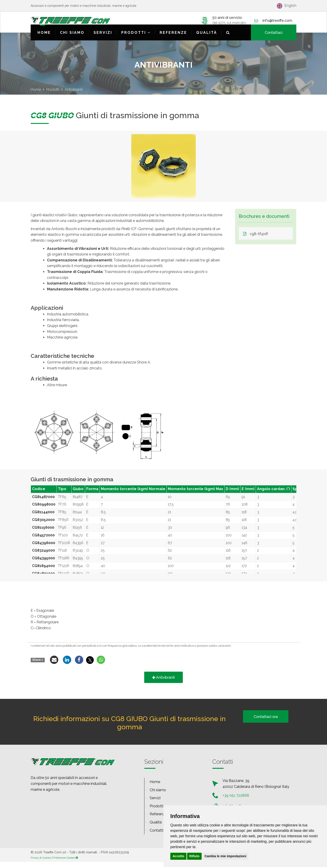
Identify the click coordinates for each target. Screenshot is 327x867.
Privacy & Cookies (41, 863)
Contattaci (273, 38)
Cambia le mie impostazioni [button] (225, 856)
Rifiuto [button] (194, 856)
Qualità (206, 38)
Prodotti (136, 38)
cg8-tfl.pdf (255, 239)
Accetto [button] (178, 856)
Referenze (173, 38)
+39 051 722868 (236, 801)
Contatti (156, 835)
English (286, 5)
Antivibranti (163, 682)
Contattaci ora (266, 722)
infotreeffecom (277, 21)
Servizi (103, 38)
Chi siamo (72, 38)
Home (44, 38)
